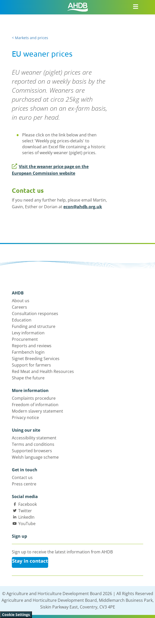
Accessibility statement (34, 438)
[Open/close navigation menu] (135, 6)
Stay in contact (30, 561)
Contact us (22, 477)
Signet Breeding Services (35, 358)
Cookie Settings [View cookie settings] (16, 614)
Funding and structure (33, 326)
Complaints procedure (34, 398)
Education (21, 320)
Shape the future (28, 378)
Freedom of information (35, 404)
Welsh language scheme (35, 457)
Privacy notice (25, 417)
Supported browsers (32, 451)
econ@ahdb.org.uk (82, 207)
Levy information (28, 333)
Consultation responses (35, 313)
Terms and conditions (33, 444)
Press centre (24, 484)
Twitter (25, 510)
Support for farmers (31, 365)
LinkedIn (26, 517)
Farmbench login (28, 352)
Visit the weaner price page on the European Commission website (50, 170)
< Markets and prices (30, 37)
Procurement (25, 339)
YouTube (27, 523)
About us (20, 300)
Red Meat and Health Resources (43, 371)
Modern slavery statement (37, 411)
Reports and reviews (31, 346)
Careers (19, 307)
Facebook (27, 504)
